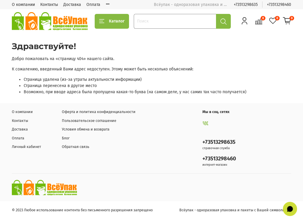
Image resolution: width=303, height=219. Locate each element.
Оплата (93, 4)
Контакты (49, 4)
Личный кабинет (26, 146)
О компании (23, 4)
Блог (66, 138)
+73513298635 (246, 4)
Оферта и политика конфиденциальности (99, 111)
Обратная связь (75, 146)
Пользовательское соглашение (89, 120)
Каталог (112, 21)
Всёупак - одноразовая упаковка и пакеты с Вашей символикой (235, 210)
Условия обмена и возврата (85, 129)
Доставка (72, 4)
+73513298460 (279, 4)
